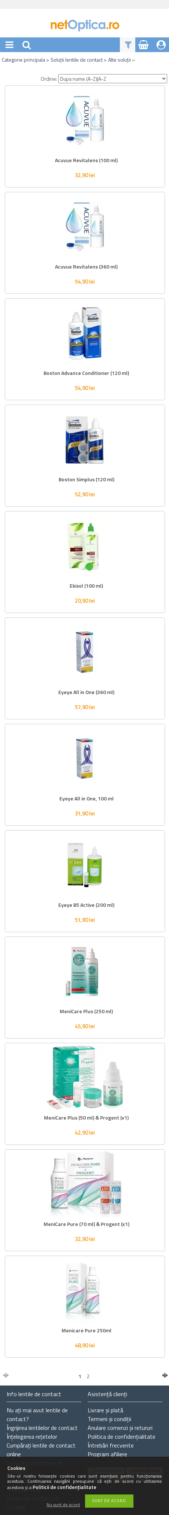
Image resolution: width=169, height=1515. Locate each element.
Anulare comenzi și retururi (120, 1427)
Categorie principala (23, 59)
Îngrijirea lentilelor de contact (42, 1427)
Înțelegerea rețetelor (32, 1436)
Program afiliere (107, 1454)
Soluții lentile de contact (77, 59)
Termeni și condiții (109, 1418)
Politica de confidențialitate (121, 1436)
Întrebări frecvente (111, 1445)
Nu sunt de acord (63, 1505)
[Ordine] (112, 78)
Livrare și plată (105, 1410)
